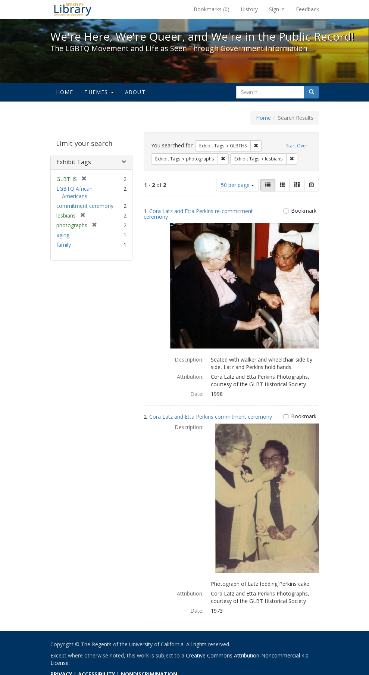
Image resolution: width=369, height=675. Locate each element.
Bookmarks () (211, 9)
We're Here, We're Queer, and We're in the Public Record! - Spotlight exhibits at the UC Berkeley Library (73, 9)
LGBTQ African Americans (74, 192)
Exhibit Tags (73, 162)
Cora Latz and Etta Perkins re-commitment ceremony (198, 213)
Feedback (307, 9)
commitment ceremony (84, 205)
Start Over (296, 146)
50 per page (237, 184)
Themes (98, 92)
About (135, 92)
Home (65, 92)
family (63, 244)
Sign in (277, 9)
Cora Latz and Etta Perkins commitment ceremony (210, 416)
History (249, 9)
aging (62, 234)
